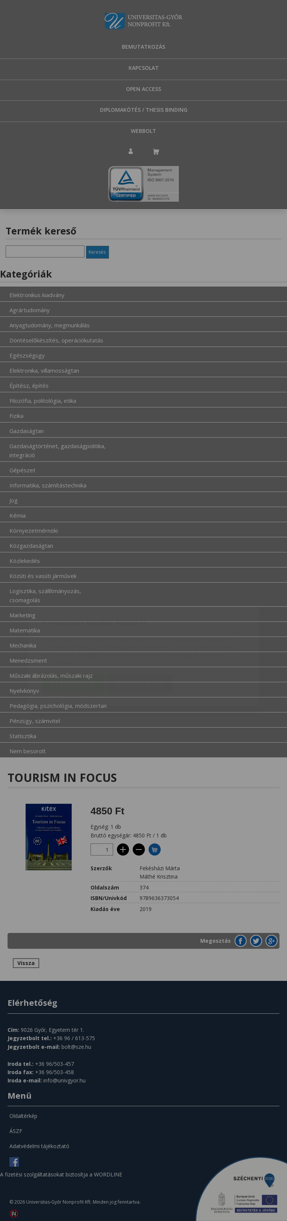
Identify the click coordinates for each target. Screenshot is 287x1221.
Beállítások (139, 639)
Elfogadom (73, 639)
